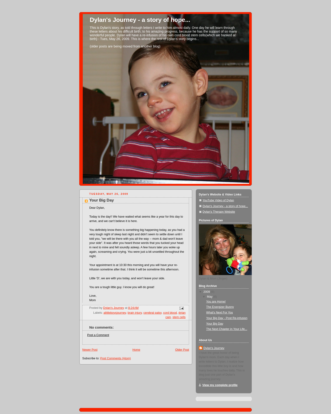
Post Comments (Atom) (115, 358)
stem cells (179, 317)
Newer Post (89, 349)
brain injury (135, 312)
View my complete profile (220, 385)
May (210, 296)
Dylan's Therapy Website (219, 211)
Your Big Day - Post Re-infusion (227, 318)
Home (136, 349)
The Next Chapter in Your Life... (226, 329)
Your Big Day (214, 323)
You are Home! (216, 301)
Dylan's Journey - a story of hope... (140, 19)
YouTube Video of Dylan (218, 200)
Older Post (182, 349)
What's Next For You (219, 312)
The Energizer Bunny (220, 307)
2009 (207, 291)
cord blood (170, 312)
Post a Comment (98, 335)
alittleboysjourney (114, 312)
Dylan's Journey (213, 348)
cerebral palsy (152, 312)
